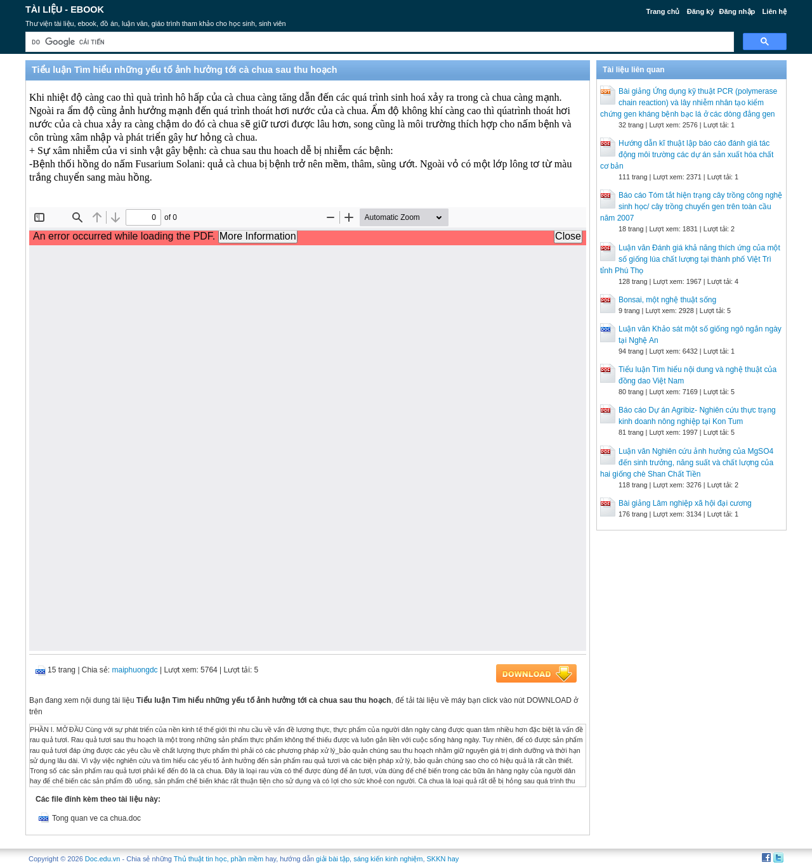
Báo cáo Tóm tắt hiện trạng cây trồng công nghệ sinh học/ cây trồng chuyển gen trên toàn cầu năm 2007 (691, 206)
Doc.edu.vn (103, 859)
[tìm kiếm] (378, 42)
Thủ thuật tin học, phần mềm (218, 859)
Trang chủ (663, 11)
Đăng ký (700, 11)
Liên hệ (775, 11)
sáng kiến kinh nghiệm (387, 859)
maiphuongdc (135, 669)
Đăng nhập (737, 11)
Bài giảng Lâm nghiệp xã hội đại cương (685, 503)
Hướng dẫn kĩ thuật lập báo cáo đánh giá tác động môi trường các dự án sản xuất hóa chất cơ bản (686, 154)
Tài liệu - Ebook (64, 9)
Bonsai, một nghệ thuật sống (667, 299)
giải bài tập (333, 859)
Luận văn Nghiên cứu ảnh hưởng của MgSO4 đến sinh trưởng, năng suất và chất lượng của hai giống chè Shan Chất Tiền (686, 462)
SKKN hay (443, 859)
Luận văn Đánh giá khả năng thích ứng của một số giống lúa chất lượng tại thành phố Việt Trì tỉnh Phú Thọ (690, 259)
